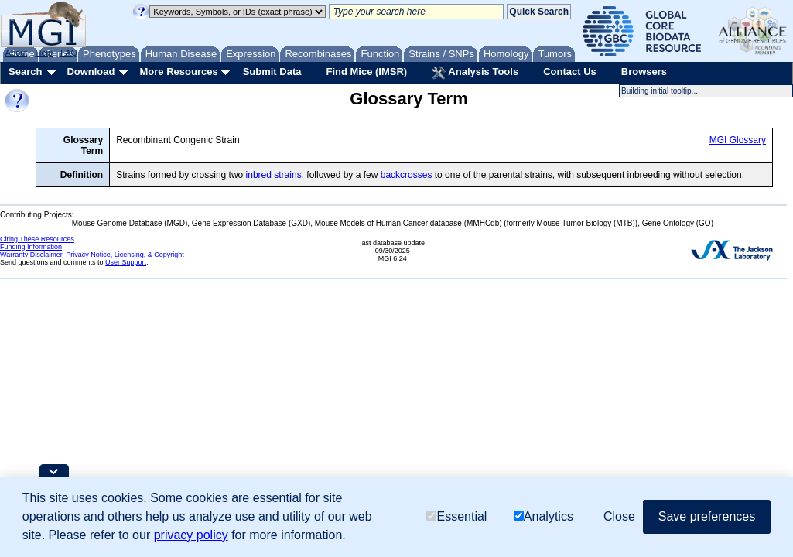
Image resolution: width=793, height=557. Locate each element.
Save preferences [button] (706, 516)
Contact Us (569, 71)
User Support (125, 262)
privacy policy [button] (191, 535)
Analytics (543, 516)
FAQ (68, 52)
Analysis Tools (475, 73)
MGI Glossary (737, 140)
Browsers (644, 71)
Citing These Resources (37, 239)
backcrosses (406, 174)
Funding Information (31, 247)
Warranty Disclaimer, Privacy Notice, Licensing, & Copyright (92, 254)
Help (44, 52)
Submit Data (272, 71)
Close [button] (619, 516)
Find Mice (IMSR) (366, 71)
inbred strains (274, 174)
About (16, 52)
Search (25, 71)
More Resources (178, 71)
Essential (456, 516)
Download (91, 71)
